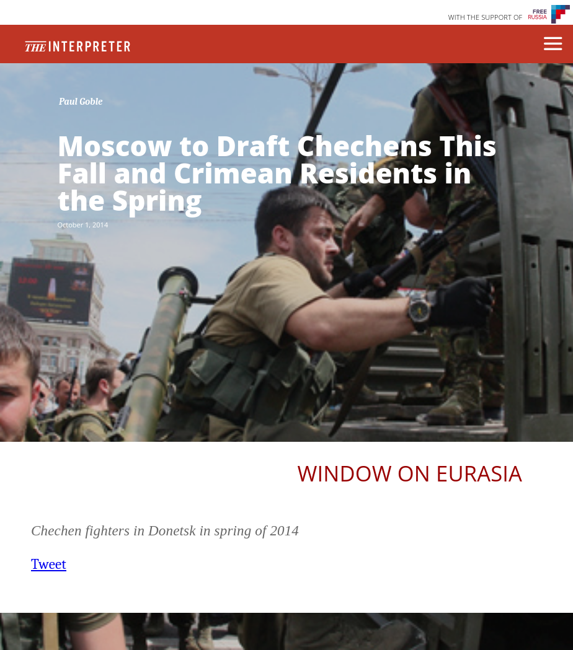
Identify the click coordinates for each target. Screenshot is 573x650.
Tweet (48, 564)
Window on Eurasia (410, 473)
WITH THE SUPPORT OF (485, 17)
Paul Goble (81, 101)
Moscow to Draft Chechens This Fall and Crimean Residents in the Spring (276, 173)
